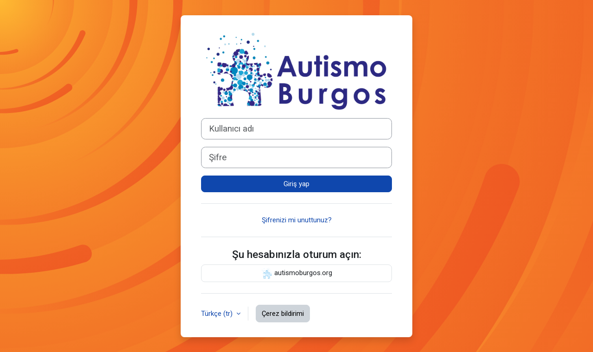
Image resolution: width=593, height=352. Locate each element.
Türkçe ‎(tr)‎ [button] (217, 313)
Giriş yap (296, 184)
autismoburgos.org (296, 273)
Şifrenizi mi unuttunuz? (297, 220)
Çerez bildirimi (283, 313)
